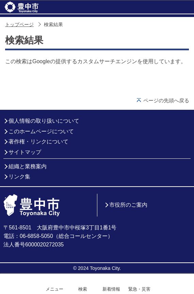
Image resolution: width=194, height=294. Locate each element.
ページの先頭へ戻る (166, 100)
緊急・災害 (139, 289)
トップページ (19, 24)
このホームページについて (41, 131)
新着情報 (111, 289)
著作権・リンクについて (38, 141)
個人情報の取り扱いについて (44, 121)
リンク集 (19, 176)
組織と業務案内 (28, 166)
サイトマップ (25, 152)
